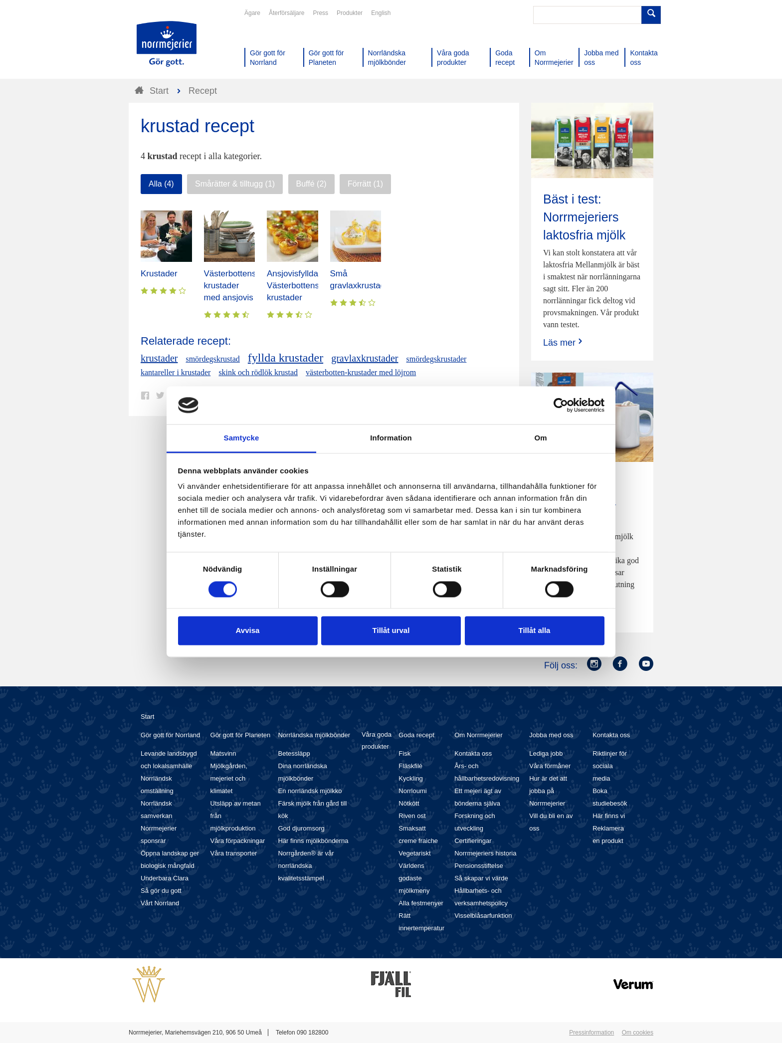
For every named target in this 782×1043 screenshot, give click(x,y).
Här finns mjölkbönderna (313, 840)
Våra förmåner (550, 766)
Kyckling (410, 778)
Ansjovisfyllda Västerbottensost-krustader (300, 285)
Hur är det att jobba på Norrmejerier (548, 791)
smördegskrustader (436, 359)
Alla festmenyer (420, 903)
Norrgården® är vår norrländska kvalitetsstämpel (306, 865)
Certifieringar (472, 840)
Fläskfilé (410, 766)
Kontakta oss (473, 753)
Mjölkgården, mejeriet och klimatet (228, 778)
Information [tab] (391, 438)
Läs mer (564, 342)
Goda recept (416, 735)
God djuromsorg (301, 828)
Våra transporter (233, 853)
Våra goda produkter (376, 740)
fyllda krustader (285, 357)
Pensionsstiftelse (478, 865)
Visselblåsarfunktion (483, 915)
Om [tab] (540, 438)
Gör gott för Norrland (170, 735)
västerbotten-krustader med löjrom (361, 372)
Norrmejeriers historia (485, 853)
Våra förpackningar (237, 840)
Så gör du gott (161, 890)
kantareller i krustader (175, 372)
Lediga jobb (546, 753)
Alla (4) (161, 184)
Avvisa (248, 630)
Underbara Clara (165, 878)
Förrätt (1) (365, 184)
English (381, 12)
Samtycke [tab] (241, 438)
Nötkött (408, 803)
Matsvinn (223, 753)
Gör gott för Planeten (240, 735)
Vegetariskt (414, 853)
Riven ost (411, 816)
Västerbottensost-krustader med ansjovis (237, 285)
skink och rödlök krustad (258, 372)
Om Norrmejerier (478, 735)
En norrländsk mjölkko (310, 791)
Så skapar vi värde (481, 878)
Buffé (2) (311, 184)
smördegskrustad (212, 359)
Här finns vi (608, 816)
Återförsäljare (286, 12)
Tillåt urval (391, 630)
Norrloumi (412, 791)
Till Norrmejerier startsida (166, 44)
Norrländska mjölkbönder (314, 735)
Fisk (404, 753)
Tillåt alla (535, 630)
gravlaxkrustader (364, 358)
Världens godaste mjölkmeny (413, 878)
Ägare (252, 12)
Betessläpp (294, 753)
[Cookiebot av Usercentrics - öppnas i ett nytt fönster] (560, 405)
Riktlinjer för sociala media (609, 766)
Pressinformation (591, 1032)
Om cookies (637, 1032)
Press (320, 12)
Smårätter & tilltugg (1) (235, 184)
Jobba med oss (551, 735)
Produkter (350, 12)
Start (147, 716)
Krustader (159, 273)
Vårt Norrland (160, 903)
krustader (159, 358)
